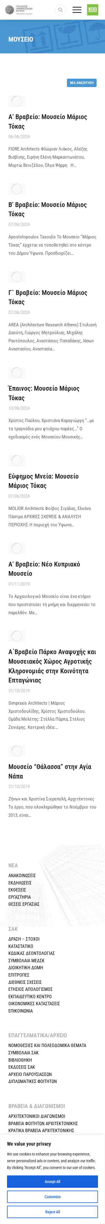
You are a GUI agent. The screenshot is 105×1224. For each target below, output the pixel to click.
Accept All (52, 1181)
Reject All (52, 1212)
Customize (53, 1197)
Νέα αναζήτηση (82, 83)
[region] (52, 1179)
